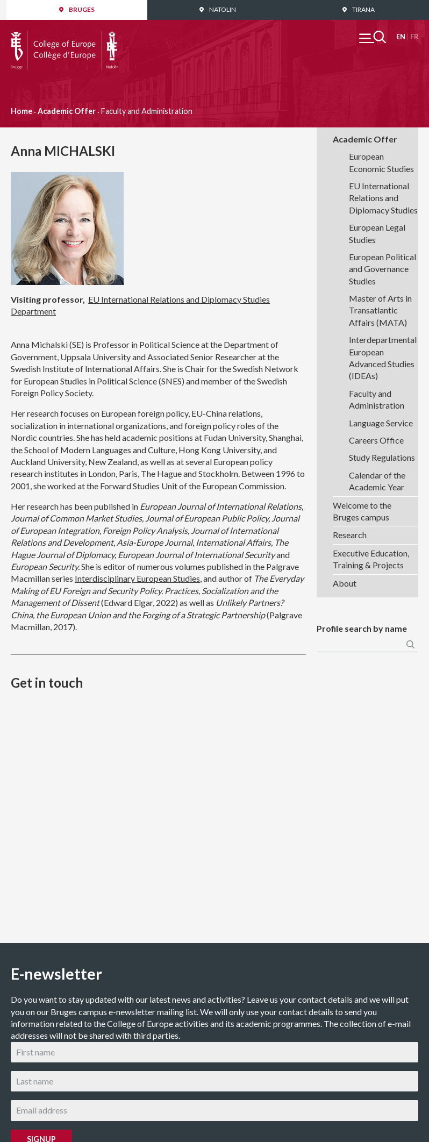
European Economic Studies (381, 162)
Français (414, 36)
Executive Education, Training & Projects (371, 559)
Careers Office (376, 440)
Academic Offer (67, 111)
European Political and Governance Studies (382, 269)
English (400, 36)
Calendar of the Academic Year (377, 481)
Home (21, 111)
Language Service (381, 423)
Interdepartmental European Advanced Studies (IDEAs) (383, 357)
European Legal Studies (377, 233)
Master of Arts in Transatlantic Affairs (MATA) (380, 310)
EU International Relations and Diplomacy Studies (383, 198)
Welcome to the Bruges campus (362, 511)
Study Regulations (382, 457)
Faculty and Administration (376, 399)
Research (350, 535)
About (344, 583)
